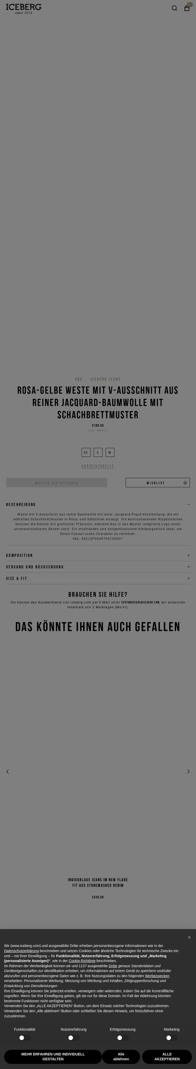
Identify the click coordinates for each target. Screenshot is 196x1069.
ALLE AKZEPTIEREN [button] (167, 1056)
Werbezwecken (157, 976)
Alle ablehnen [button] (121, 1056)
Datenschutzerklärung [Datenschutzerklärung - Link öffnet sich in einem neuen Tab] (21, 951)
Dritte (113, 966)
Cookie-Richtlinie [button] (82, 961)
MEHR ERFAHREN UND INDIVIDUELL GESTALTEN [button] (53, 1056)
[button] (189, 937)
